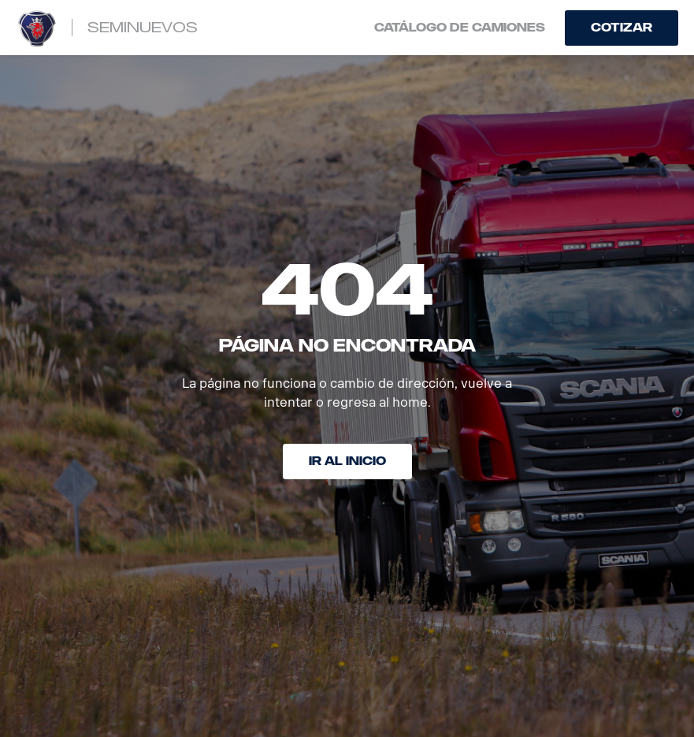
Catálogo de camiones (459, 28)
